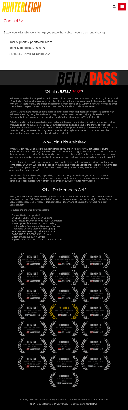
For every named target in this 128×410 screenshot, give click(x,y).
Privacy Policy (61, 404)
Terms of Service (44, 404)
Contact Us (91, 404)
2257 (32, 404)
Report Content (77, 404)
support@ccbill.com (39, 42)
